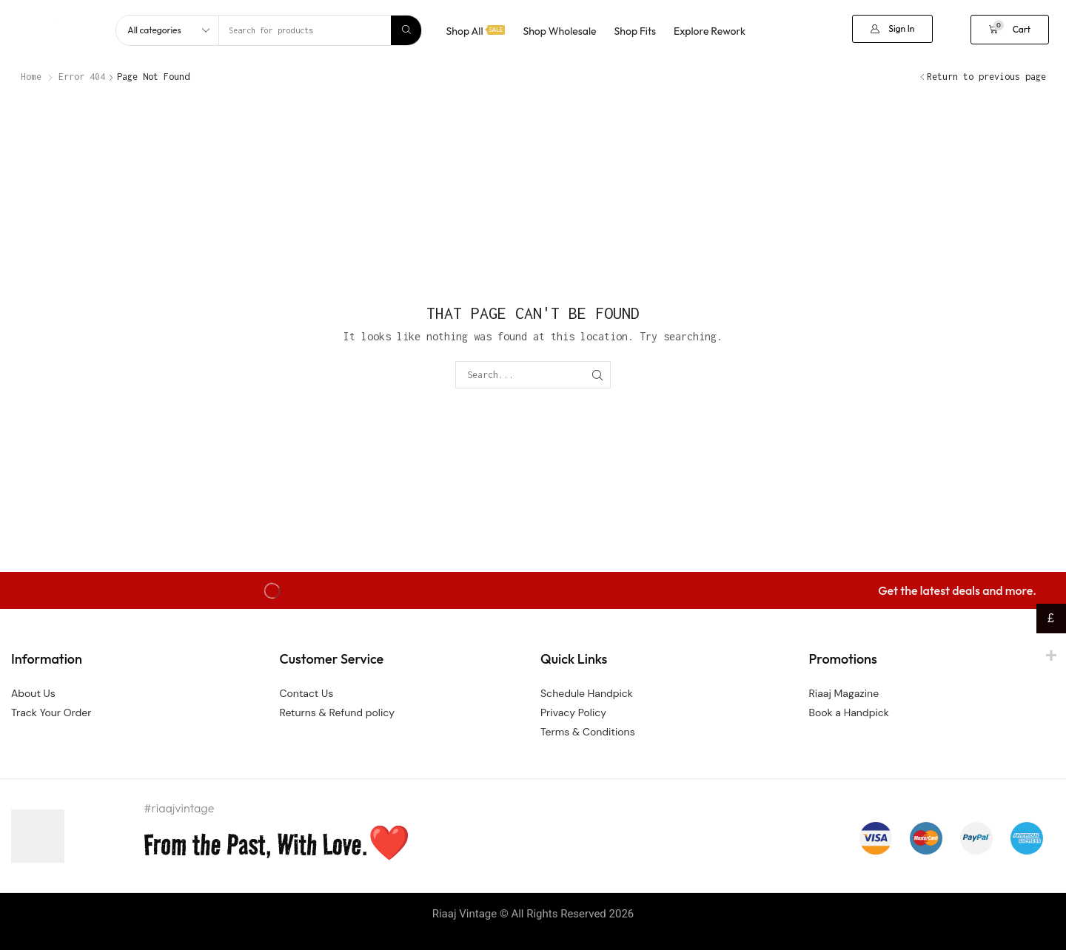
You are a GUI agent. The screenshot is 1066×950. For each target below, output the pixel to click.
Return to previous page (986, 76)
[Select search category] (167, 30)
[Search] (406, 30)
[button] (892, 29)
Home (31, 76)
